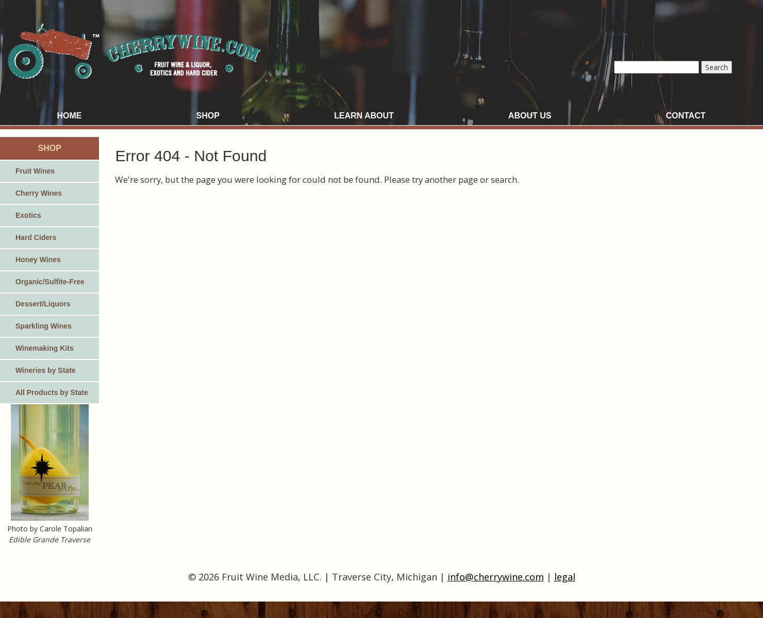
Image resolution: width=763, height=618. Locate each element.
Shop (208, 115)
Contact (685, 115)
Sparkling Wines (43, 326)
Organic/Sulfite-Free (50, 282)
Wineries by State (45, 370)
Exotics (28, 215)
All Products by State (51, 392)
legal (564, 577)
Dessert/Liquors (43, 304)
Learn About (364, 115)
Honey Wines (38, 259)
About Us (530, 115)
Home (69, 115)
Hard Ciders (35, 237)
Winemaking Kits (44, 348)
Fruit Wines (35, 171)
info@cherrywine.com (495, 577)
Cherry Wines (38, 193)
